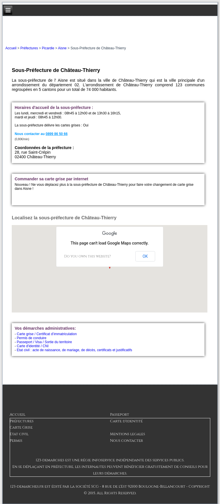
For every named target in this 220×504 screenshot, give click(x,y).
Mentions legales (127, 434)
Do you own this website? (87, 256)
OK (145, 256)
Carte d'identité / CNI (33, 346)
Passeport (119, 414)
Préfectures (29, 48)
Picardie (48, 48)
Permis (16, 440)
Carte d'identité (126, 421)
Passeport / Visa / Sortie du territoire (44, 342)
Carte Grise (21, 427)
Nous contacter (126, 440)
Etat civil (19, 434)
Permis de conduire (31, 338)
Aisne (62, 48)
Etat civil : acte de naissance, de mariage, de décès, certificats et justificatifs (74, 350)
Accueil (11, 48)
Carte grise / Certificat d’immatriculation (47, 334)
